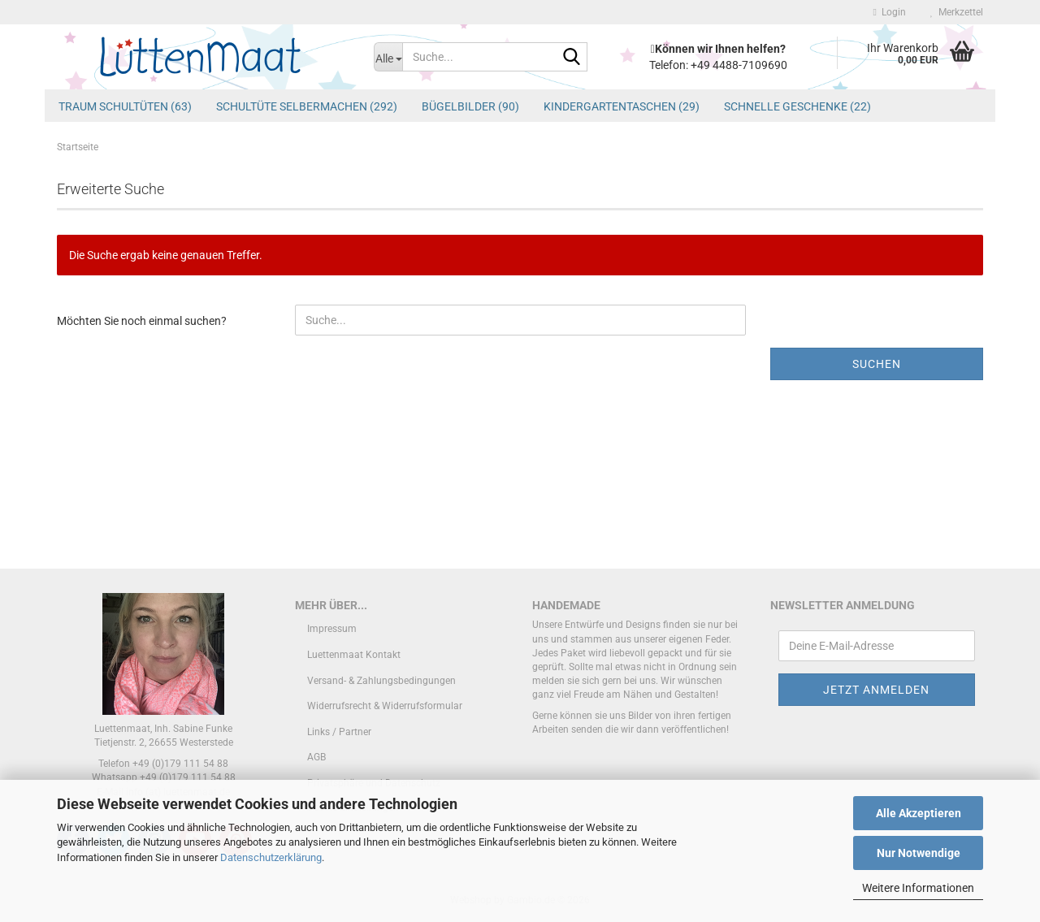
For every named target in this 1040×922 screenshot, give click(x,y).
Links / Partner (339, 732)
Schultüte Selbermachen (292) (306, 106)
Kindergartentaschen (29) (622, 106)
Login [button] (889, 12)
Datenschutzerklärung (271, 857)
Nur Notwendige (918, 852)
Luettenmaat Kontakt (354, 654)
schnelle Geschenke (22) (797, 106)
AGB (316, 757)
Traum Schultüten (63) (125, 106)
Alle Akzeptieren (918, 813)
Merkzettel (956, 12)
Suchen (876, 363)
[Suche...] (388, 56)
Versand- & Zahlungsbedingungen (381, 680)
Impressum (332, 628)
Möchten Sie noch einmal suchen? (142, 320)
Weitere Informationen (918, 887)
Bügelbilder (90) (470, 106)
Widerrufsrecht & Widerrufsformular (384, 706)
